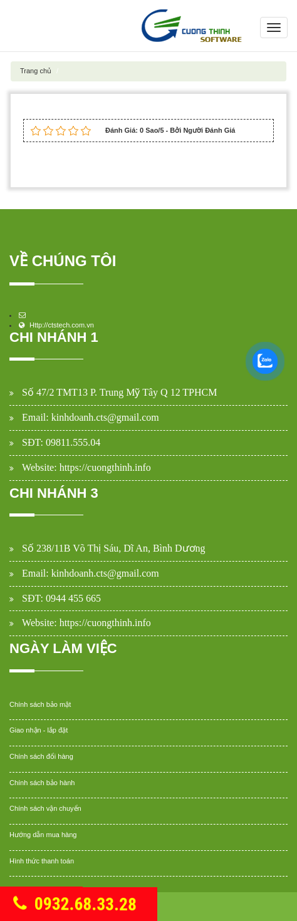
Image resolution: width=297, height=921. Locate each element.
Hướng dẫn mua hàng (42, 834)
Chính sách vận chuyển (45, 808)
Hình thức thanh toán (41, 861)
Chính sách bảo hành (42, 782)
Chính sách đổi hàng (41, 756)
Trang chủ (35, 71)
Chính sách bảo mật (40, 704)
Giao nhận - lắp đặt (38, 730)
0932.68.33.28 (75, 905)
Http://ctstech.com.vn (61, 325)
